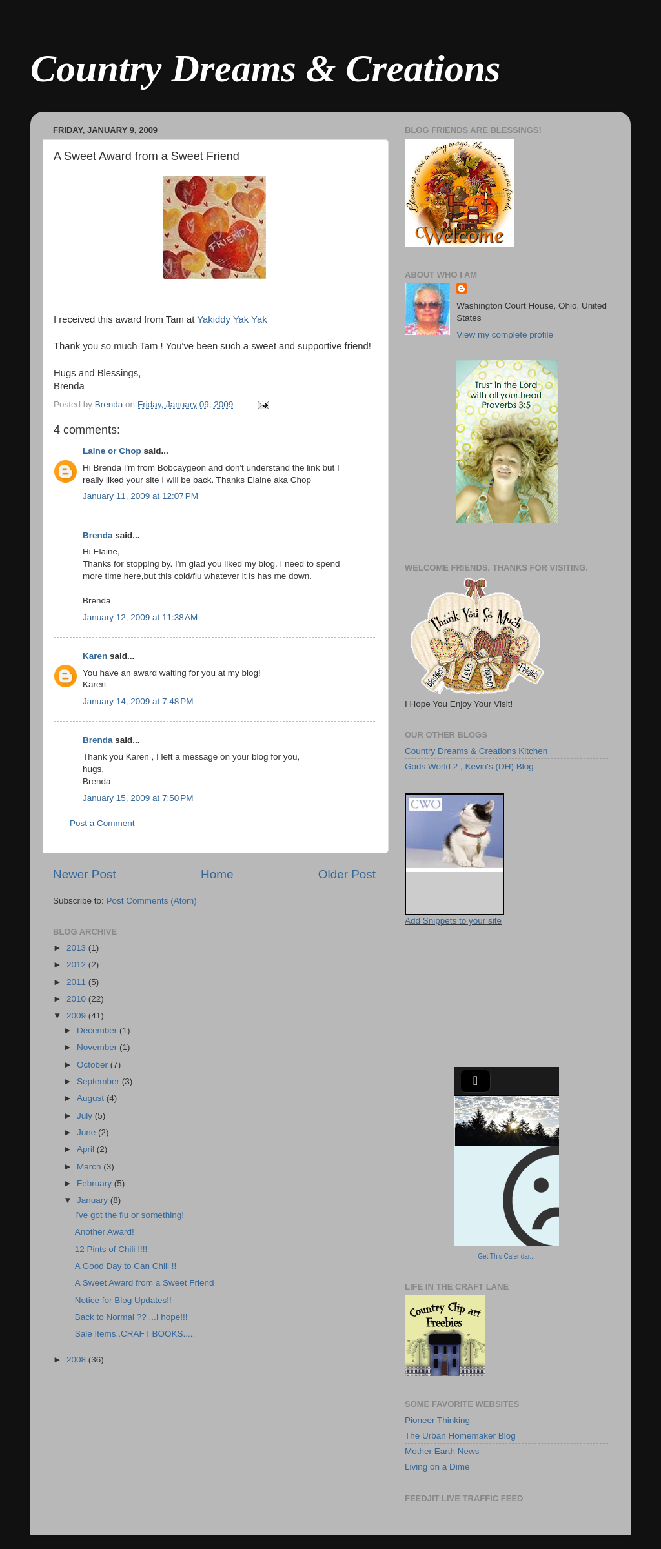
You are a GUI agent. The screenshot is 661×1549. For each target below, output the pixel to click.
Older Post (347, 874)
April (87, 1149)
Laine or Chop (112, 451)
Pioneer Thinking (437, 1420)
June (87, 1132)
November (98, 1047)
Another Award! (104, 1232)
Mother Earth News (442, 1451)
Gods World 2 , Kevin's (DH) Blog (469, 766)
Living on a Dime (437, 1467)
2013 (77, 948)
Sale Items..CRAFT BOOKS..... (135, 1334)
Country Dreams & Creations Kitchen (476, 751)
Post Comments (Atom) (152, 901)
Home (217, 874)
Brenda (98, 535)
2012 (77, 964)
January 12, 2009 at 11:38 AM (140, 617)
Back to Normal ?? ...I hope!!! (131, 1317)
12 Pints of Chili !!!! (111, 1249)
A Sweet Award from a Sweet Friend (144, 1283)
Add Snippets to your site (453, 921)
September (99, 1081)
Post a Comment (102, 823)
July (86, 1115)
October (93, 1064)
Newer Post (84, 874)
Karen (95, 656)
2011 (77, 982)
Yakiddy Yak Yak (232, 319)
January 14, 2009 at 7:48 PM (138, 701)
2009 (77, 1015)
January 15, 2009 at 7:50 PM (138, 798)
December (98, 1030)
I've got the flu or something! (129, 1215)
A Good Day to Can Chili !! (126, 1266)
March (90, 1166)
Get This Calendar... (506, 1256)
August (92, 1098)
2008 (77, 1359)
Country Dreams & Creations (265, 68)
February (95, 1183)
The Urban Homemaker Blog (460, 1436)
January (93, 1200)
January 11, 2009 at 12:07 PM (140, 496)
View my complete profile (504, 334)
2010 (77, 999)
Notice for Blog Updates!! (123, 1300)
